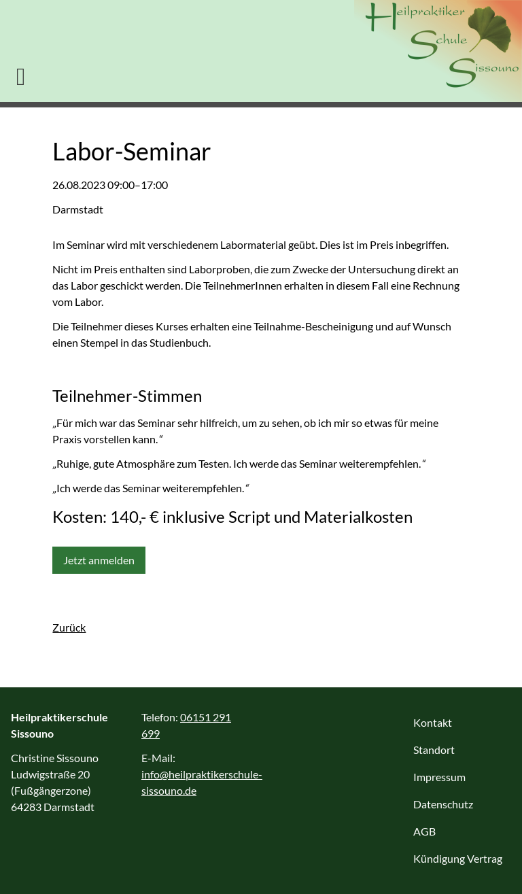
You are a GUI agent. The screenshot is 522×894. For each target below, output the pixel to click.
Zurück (69, 627)
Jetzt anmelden (99, 559)
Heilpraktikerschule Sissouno (438, 51)
